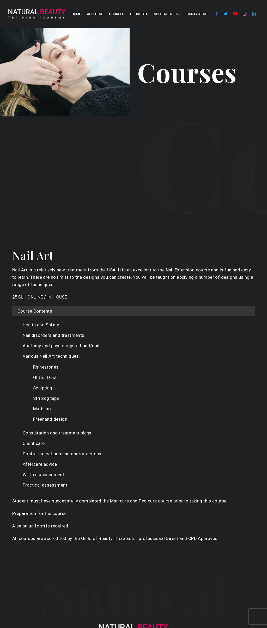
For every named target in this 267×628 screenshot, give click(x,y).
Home (76, 14)
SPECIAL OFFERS (167, 14)
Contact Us (196, 14)
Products (139, 14)
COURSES (116, 14)
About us (95, 14)
